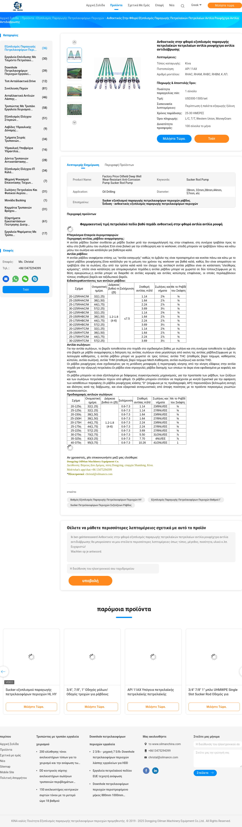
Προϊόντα (6, 749)
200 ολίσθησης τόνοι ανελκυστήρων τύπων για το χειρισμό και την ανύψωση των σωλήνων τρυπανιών (60, 758)
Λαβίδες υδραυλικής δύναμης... (26, 128)
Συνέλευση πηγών (26, 88)
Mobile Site (7, 772)
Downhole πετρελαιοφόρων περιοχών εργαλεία (107, 740)
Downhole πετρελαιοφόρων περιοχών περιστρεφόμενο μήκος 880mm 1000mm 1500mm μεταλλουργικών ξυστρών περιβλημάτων (110, 790)
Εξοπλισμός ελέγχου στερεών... (26, 118)
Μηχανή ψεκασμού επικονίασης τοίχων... (26, 181)
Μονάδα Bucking (26, 200)
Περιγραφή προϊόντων (119, 165)
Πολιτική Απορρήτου (13, 777)
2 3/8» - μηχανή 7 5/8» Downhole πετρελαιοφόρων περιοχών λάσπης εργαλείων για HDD (114, 757)
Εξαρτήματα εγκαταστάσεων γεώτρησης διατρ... (26, 221)
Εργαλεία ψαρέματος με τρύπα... (26, 233)
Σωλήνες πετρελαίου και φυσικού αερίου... (26, 191)
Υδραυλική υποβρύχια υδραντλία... (26, 149)
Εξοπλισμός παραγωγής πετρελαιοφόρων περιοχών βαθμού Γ (186, 499)
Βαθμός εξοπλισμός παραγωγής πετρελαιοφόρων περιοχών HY (106, 499)
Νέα (2, 761)
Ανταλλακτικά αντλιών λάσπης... (26, 97)
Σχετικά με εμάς (10, 755)
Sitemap (5, 766)
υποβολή (90, 580)
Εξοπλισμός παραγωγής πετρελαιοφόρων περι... (26, 48)
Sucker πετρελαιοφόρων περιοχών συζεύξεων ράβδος (100, 505)
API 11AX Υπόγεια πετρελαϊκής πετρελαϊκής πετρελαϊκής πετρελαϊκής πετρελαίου (150, 694)
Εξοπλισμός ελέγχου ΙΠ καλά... (26, 170)
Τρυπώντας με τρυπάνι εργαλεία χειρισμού (57, 740)
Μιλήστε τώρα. (225, 5)
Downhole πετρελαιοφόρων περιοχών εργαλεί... (26, 71)
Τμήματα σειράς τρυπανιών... (26, 139)
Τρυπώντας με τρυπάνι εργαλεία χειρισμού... (26, 108)
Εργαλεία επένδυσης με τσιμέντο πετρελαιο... (26, 58)
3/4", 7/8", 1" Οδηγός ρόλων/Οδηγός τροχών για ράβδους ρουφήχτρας (87, 694)
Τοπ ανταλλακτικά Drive (26, 81)
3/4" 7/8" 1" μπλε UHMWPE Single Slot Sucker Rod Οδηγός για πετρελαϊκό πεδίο (213, 694)
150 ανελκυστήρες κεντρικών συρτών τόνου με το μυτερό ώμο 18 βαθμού (59, 795)
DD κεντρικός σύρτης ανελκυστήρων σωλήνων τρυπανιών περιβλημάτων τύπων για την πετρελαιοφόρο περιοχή (59, 777)
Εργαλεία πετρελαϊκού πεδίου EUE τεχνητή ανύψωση (112, 773)
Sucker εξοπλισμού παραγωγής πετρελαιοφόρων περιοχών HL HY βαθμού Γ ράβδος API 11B (31, 694)
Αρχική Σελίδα (9, 744)
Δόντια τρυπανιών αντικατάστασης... (26, 160)
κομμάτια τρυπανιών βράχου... (26, 209)
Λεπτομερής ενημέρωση (83, 165)
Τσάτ (26, 289)
